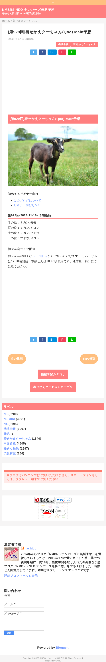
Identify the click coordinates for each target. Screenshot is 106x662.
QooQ (59, 661)
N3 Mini (9, 419)
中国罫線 (10, 443)
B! (52, 52)
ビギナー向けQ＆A (27, 205)
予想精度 (10, 453)
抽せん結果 (11, 448)
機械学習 (63, 44)
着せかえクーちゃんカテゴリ (53, 387)
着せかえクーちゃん (84, 44)
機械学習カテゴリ (53, 374)
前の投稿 (89, 358)
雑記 (7, 433)
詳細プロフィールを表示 (21, 575)
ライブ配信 (40, 256)
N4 (6, 424)
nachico (30, 548)
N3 (6, 414)
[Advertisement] (53, 83)
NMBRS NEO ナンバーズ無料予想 (28, 10)
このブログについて (27, 200)
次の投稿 (17, 358)
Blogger (62, 647)
